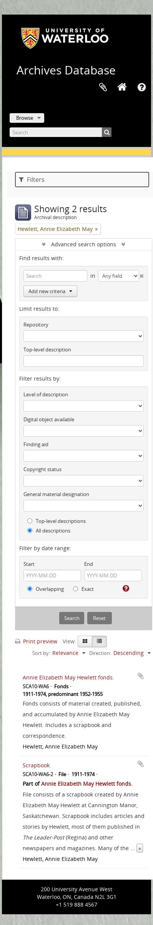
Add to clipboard (141, 676)
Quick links (141, 87)
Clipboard (103, 87)
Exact (83, 588)
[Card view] (85, 641)
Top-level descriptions (56, 521)
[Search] (60, 132)
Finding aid (35, 444)
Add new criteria (50, 291)
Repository (35, 324)
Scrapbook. (37, 765)
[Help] (125, 588)
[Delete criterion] (141, 274)
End (88, 564)
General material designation (56, 494)
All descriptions (48, 530)
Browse (24, 117)
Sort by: (41, 653)
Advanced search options (84, 244)
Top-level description (47, 349)
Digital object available (48, 419)
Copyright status (42, 469)
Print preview (36, 641)
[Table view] (99, 641)
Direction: (100, 653)
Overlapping (45, 588)
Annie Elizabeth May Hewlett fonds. (68, 677)
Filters (32, 179)
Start (29, 564)
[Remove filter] (96, 229)
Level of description (45, 394)
